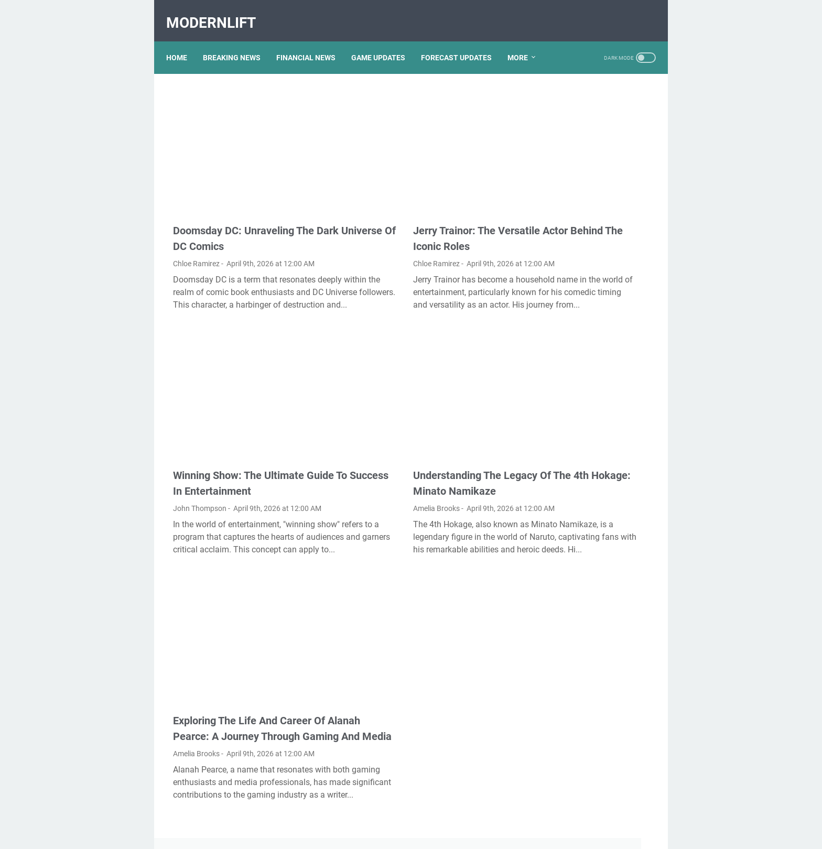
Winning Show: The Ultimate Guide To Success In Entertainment (238, 424)
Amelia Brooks (362, 457)
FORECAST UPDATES (463, 41)
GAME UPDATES (385, 41)
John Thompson (199, 457)
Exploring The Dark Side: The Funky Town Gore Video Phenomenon (591, 117)
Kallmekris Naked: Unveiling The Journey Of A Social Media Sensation (589, 264)
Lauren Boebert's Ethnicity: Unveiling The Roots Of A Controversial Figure (586, 532)
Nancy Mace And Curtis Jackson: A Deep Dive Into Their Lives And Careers (586, 380)
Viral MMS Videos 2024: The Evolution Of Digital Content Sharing (590, 575)
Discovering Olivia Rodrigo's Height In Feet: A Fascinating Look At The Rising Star (591, 337)
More (524, 41)
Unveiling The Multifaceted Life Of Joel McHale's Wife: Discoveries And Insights (587, 674)
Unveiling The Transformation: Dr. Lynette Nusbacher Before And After (589, 454)
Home (183, 41)
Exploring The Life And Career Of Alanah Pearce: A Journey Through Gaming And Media (242, 668)
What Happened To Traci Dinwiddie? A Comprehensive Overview (591, 717)
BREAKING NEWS (238, 41)
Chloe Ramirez (196, 212)
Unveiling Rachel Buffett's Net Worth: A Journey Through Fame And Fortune (592, 191)
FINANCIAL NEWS (312, 41)
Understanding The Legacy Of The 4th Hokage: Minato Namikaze (408, 424)
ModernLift (218, 12)
